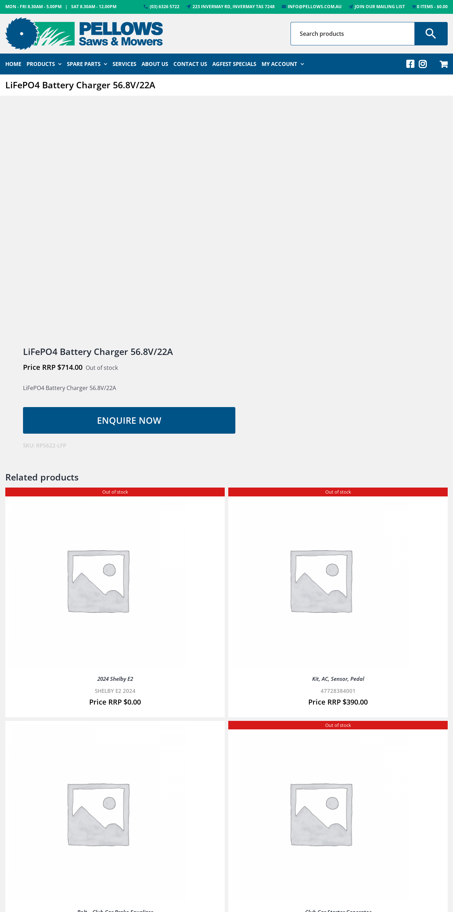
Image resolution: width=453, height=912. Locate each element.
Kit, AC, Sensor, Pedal (338, 678)
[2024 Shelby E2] (97, 496)
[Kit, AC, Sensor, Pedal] (320, 496)
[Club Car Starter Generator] (320, 729)
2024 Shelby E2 (115, 678)
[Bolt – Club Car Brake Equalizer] (97, 729)
